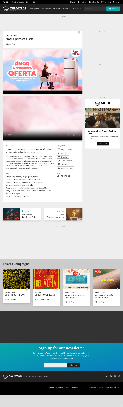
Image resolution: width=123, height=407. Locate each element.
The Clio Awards (18, 2)
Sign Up (73, 365)
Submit (116, 2)
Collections (66, 9)
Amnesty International (13, 292)
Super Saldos (11, 35)
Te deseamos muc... (55, 217)
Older (60, 211)
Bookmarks (94, 2)
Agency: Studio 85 (11, 299)
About (84, 387)
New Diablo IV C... (28, 217)
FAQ (67, 387)
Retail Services (65, 168)
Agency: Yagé (69, 302)
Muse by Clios (31, 2)
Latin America (65, 161)
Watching (106, 2)
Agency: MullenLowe (42, 299)
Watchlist (77, 9)
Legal (101, 387)
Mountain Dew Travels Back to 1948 (102, 132)
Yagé (14, 44)
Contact (75, 387)
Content (63, 164)
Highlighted (34, 9)
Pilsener (38, 292)
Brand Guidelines (112, 387)
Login (73, 2)
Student (56, 9)
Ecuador (63, 157)
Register (82, 2)
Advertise (92, 387)
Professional (46, 9)
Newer (25, 211)
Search (113, 9)
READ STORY (103, 144)
